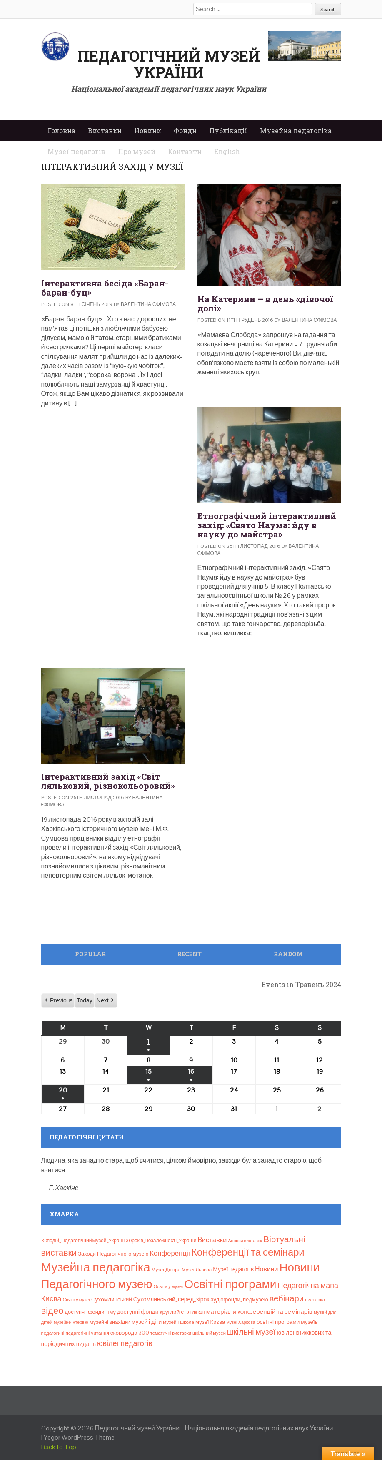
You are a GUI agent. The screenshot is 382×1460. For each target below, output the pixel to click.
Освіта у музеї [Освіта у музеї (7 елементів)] (168, 1286)
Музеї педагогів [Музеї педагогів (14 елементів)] (233, 1269)
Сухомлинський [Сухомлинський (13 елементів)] (111, 1299)
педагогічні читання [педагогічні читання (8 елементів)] (87, 1333)
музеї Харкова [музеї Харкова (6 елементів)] (240, 1322)
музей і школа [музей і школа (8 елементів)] (178, 1322)
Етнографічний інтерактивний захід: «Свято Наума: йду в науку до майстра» (266, 525)
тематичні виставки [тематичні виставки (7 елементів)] (170, 1333)
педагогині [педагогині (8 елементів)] (53, 1333)
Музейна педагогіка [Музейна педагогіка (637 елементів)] (95, 1267)
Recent (189, 954)
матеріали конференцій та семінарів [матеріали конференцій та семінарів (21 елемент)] (259, 1312)
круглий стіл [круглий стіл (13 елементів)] (175, 1312)
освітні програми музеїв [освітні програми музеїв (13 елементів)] (287, 1322)
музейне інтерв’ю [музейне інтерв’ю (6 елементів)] (71, 1322)
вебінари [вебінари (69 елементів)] (287, 1298)
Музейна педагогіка (296, 130)
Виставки (105, 130)
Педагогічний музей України (168, 64)
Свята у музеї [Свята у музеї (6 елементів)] (76, 1300)
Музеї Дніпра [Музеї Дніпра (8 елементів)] (166, 1270)
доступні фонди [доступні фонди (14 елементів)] (138, 1312)
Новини (147, 130)
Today (84, 1000)
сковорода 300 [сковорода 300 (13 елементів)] (129, 1332)
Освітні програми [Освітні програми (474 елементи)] (230, 1283)
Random (288, 954)
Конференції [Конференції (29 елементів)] (170, 1253)
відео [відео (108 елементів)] (52, 1310)
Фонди (185, 130)
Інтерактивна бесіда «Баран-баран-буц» (104, 288)
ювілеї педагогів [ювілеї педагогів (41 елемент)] (124, 1343)
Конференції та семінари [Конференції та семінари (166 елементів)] (247, 1252)
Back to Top (58, 1447)
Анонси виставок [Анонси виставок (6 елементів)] (245, 1241)
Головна (61, 130)
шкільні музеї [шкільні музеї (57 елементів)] (251, 1332)
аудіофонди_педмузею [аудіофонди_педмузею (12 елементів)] (239, 1299)
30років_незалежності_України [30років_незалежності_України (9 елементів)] (161, 1240)
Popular (90, 954)
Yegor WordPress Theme (79, 1437)
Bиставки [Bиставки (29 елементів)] (212, 1239)
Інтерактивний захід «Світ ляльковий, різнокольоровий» (108, 781)
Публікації (228, 130)
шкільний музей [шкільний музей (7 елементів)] (209, 1333)
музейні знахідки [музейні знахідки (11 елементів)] (110, 1322)
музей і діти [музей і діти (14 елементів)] (147, 1322)
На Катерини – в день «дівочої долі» (265, 303)
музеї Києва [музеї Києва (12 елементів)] (210, 1322)
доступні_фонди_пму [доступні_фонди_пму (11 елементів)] (90, 1312)
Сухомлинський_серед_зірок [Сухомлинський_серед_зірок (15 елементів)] (171, 1299)
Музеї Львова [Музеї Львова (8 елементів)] (197, 1270)
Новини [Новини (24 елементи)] (266, 1269)
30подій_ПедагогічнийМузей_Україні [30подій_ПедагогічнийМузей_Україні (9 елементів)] (83, 1240)
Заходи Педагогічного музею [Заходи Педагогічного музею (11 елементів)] (113, 1253)
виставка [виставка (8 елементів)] (315, 1300)
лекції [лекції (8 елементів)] (198, 1312)
